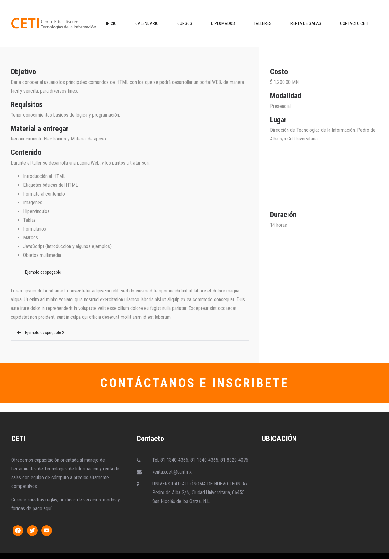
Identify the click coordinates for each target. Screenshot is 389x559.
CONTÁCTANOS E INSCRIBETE (194, 383)
